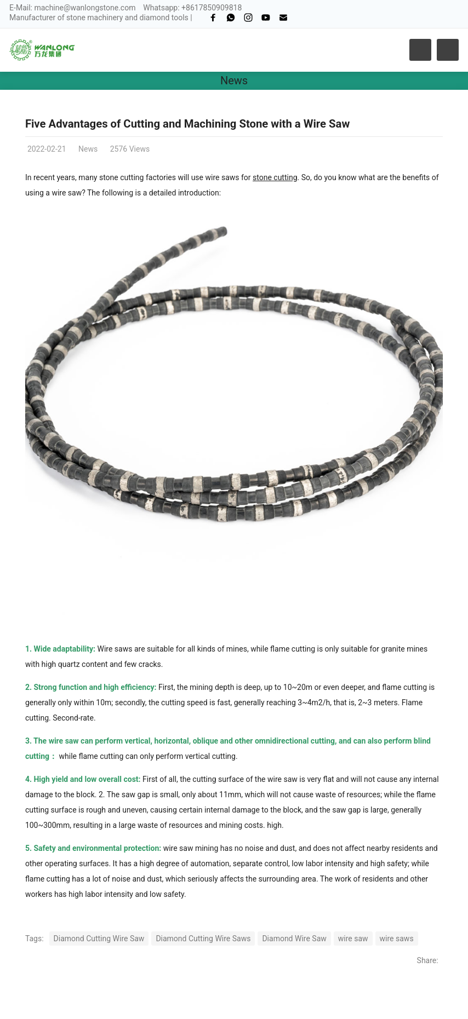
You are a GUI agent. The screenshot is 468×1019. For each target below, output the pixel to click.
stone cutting (275, 177)
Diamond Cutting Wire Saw (99, 938)
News (234, 80)
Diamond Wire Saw (294, 938)
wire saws (397, 938)
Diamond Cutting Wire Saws (203, 938)
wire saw (353, 938)
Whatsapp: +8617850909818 (192, 7)
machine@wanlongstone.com (84, 7)
